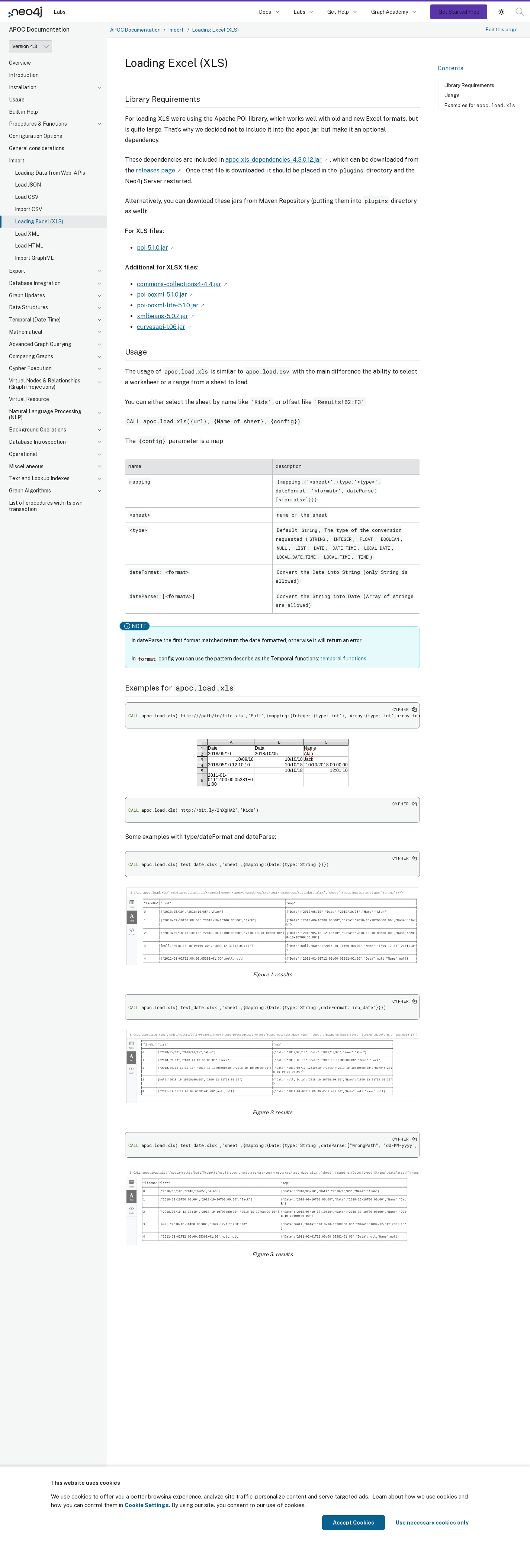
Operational (23, 454)
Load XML (27, 234)
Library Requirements (469, 85)
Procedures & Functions (38, 124)
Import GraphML (34, 258)
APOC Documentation (135, 30)
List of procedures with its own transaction (46, 506)
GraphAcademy (389, 12)
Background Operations (37, 430)
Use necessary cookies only (432, 1523)
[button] (501, 11)
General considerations (36, 148)
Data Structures (28, 307)
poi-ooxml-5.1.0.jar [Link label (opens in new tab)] (162, 294)
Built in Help (23, 112)
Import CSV (28, 209)
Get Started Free (459, 12)
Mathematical (25, 332)
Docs (265, 12)
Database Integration (35, 283)
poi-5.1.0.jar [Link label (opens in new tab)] (152, 247)
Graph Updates (27, 295)
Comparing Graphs (31, 356)
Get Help (338, 12)
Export (17, 271)
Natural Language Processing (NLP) (45, 414)
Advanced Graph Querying (40, 344)
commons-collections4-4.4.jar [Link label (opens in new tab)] (179, 284)
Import (17, 161)
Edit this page (502, 29)
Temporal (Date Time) (35, 320)
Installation (22, 87)
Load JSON (28, 185)
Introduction (24, 75)
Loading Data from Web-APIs (50, 173)
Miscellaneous (26, 466)
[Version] (30, 46)
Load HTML (29, 246)
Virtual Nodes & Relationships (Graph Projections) (44, 384)
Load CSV (26, 197)
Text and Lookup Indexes (39, 478)
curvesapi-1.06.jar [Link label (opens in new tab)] (161, 326)
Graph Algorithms (30, 491)
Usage (17, 100)
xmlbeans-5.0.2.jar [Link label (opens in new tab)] (162, 316)
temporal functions (343, 658)
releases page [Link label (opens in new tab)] (155, 170)
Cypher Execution (30, 368)
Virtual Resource (29, 399)
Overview (20, 63)
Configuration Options (35, 136)
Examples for (479, 105)
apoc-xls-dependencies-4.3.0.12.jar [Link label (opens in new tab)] (273, 159)
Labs (59, 12)
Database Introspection (37, 442)
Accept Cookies (353, 1523)
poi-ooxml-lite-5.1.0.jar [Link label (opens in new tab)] (168, 305)
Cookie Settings (147, 1505)
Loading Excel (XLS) (39, 221)
